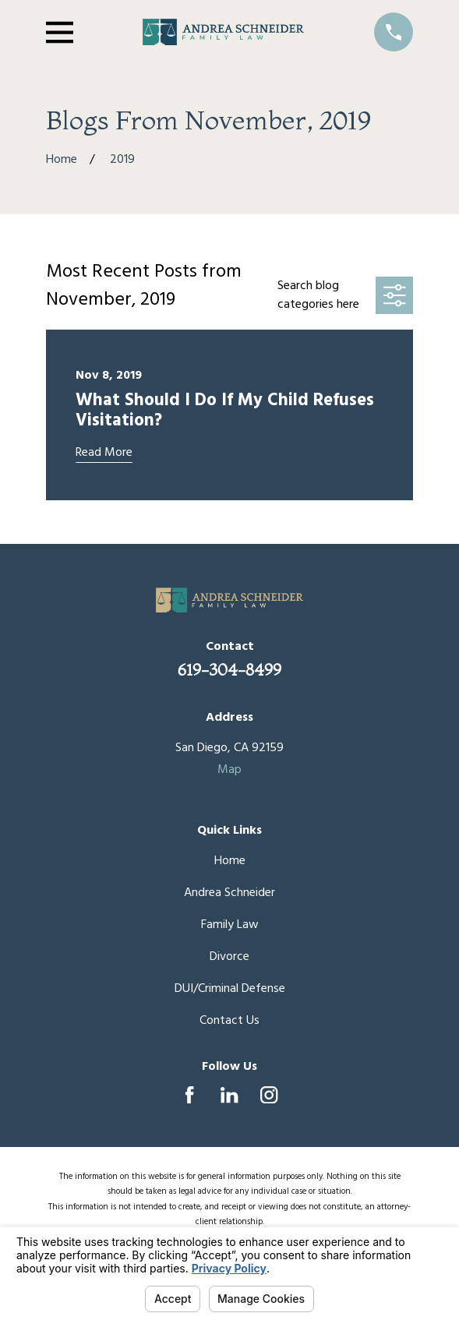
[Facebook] (189, 1094)
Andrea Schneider (229, 893)
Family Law (230, 925)
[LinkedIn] (229, 1094)
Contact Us (229, 1021)
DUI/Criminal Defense (230, 989)
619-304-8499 (229, 669)
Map (229, 770)
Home (229, 861)
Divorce (229, 957)
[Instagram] (268, 1094)
